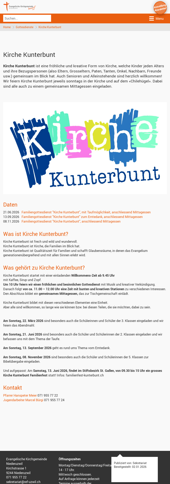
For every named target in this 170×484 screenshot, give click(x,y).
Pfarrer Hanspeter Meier (20, 395)
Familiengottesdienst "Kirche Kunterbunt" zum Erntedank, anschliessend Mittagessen (82, 217)
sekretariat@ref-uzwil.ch (23, 482)
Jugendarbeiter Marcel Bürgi (23, 400)
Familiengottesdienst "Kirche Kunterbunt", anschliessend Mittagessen (71, 221)
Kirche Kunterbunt (50, 27)
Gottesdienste (24, 27)
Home (7, 27)
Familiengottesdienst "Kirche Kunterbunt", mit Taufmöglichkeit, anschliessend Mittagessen (86, 212)
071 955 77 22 (16, 477)
